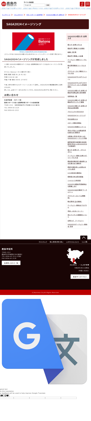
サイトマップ (43, 242)
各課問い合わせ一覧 (11, 263)
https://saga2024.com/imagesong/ (33, 52)
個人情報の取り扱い (56, 242)
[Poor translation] (6, 395)
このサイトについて (72, 242)
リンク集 (84, 242)
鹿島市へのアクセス (80, 277)
